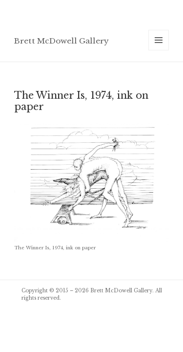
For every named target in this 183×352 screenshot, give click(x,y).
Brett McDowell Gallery (61, 40)
